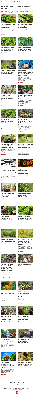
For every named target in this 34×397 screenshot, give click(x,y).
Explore (16, 388)
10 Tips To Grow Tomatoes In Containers (8, 340)
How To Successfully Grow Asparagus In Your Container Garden (8, 241)
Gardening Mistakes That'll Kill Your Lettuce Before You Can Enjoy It (25, 218)
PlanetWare (20, 389)
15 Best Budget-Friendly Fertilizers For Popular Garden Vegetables (8, 72)
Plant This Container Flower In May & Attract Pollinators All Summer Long (25, 122)
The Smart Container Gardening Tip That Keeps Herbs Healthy (7, 146)
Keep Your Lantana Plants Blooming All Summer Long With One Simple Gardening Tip (24, 171)
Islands (28, 388)
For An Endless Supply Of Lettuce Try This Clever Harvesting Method (8, 49)
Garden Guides (20, 388)
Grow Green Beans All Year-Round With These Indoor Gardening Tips (24, 49)
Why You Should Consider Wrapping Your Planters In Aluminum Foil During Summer (8, 98)
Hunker (24, 388)
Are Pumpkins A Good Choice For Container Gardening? (7, 293)
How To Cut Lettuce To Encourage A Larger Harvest (7, 121)
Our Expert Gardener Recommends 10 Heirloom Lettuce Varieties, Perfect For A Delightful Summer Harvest (7, 268)
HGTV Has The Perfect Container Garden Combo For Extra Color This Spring (24, 294)
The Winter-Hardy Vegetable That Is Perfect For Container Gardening (8, 171)
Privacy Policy (21, 382)
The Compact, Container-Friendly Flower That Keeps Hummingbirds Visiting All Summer (25, 147)
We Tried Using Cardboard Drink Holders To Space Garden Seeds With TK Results (25, 73)
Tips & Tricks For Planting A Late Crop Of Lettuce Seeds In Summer (25, 26)
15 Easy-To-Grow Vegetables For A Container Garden (6, 218)
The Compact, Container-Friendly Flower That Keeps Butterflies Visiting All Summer (25, 242)
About (11, 382)
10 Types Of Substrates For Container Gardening (25, 265)
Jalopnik (9, 388)
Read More (3, 34)
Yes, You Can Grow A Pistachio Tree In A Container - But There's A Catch (8, 365)
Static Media (11, 384)
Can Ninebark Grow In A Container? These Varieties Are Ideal (8, 318)
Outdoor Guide (14, 389)
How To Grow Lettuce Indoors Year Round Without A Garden (24, 318)
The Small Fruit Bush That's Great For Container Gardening (24, 341)
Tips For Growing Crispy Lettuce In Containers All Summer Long (8, 26)
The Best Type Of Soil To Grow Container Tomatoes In (8, 195)
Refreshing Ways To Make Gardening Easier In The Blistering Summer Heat (25, 364)
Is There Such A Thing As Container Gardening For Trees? (25, 97)
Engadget (5, 388)
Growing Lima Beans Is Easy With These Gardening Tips (24, 195)
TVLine (13, 388)
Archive (15, 382)
